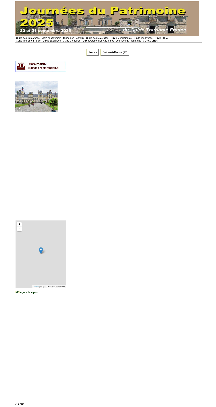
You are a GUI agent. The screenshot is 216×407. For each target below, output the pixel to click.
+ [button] (19, 224)
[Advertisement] (127, 67)
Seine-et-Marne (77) (115, 52)
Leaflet (36, 287)
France (92, 52)
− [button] (19, 229)
